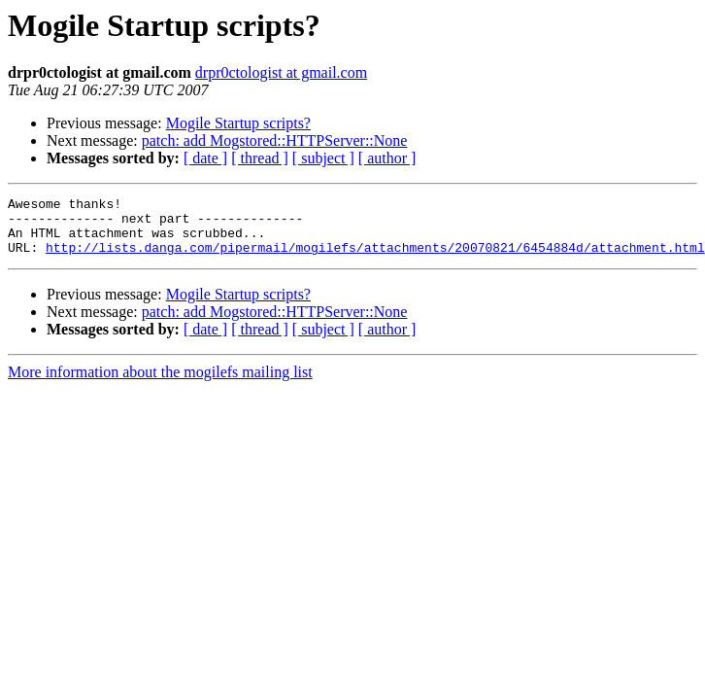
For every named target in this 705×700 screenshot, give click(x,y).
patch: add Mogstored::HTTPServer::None (275, 140)
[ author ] (387, 158)
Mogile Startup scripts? (238, 123)
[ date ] (205, 158)
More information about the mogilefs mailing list (160, 383)
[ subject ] (323, 158)
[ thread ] (259, 158)
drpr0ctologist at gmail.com (281, 72)
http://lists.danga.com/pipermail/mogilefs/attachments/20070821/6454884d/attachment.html (375, 258)
